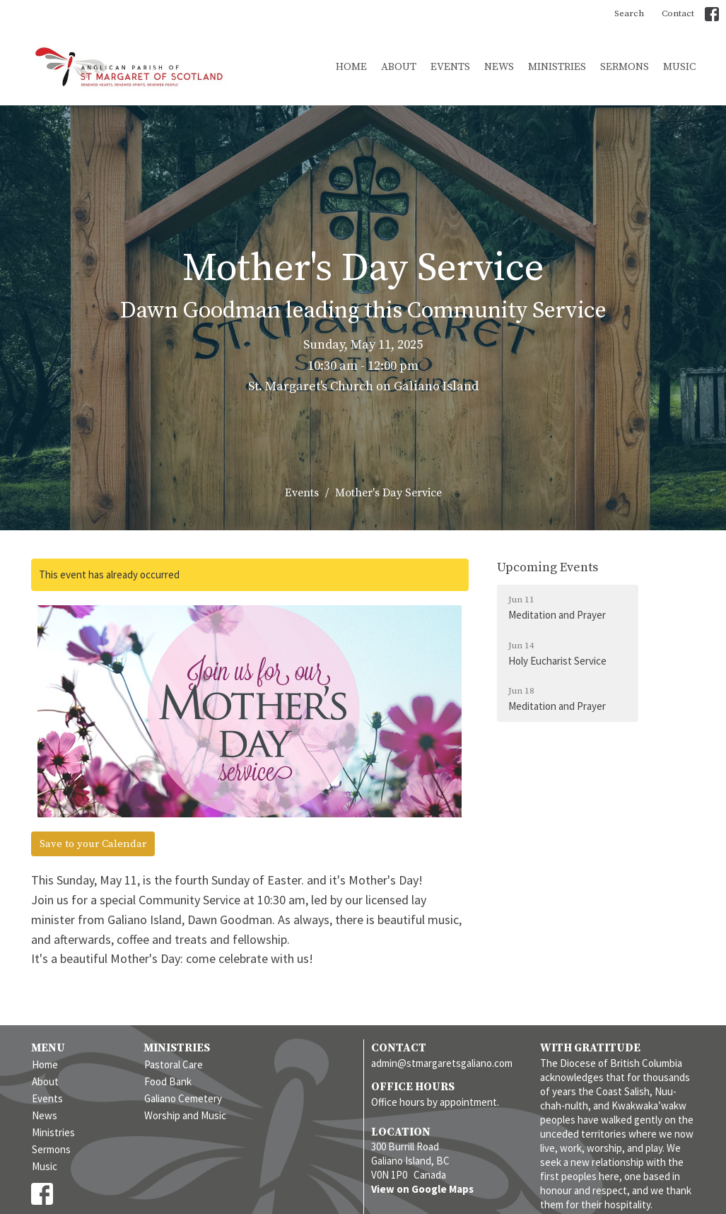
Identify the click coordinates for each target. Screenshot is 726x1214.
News (499, 67)
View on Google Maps (422, 1189)
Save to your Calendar (93, 844)
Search (629, 13)
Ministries (557, 67)
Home (351, 67)
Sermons (624, 67)
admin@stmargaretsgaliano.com (442, 1063)
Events (450, 67)
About (398, 67)
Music (679, 67)
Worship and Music (185, 1115)
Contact (678, 13)
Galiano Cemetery (183, 1098)
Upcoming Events (547, 567)
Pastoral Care (173, 1064)
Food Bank (168, 1081)
